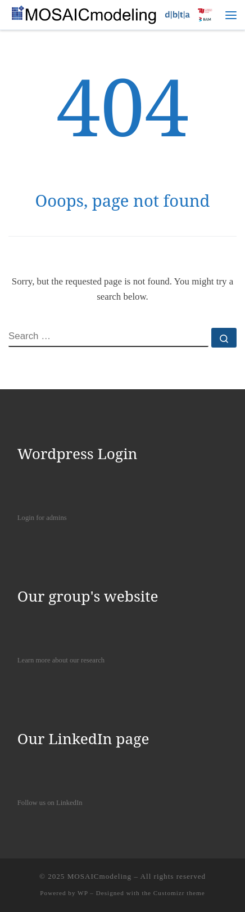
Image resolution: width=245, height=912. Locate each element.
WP (83, 892)
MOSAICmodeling (99, 876)
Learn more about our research (61, 660)
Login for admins (42, 518)
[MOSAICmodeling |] (113, 13)
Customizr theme (179, 892)
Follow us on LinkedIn (50, 803)
